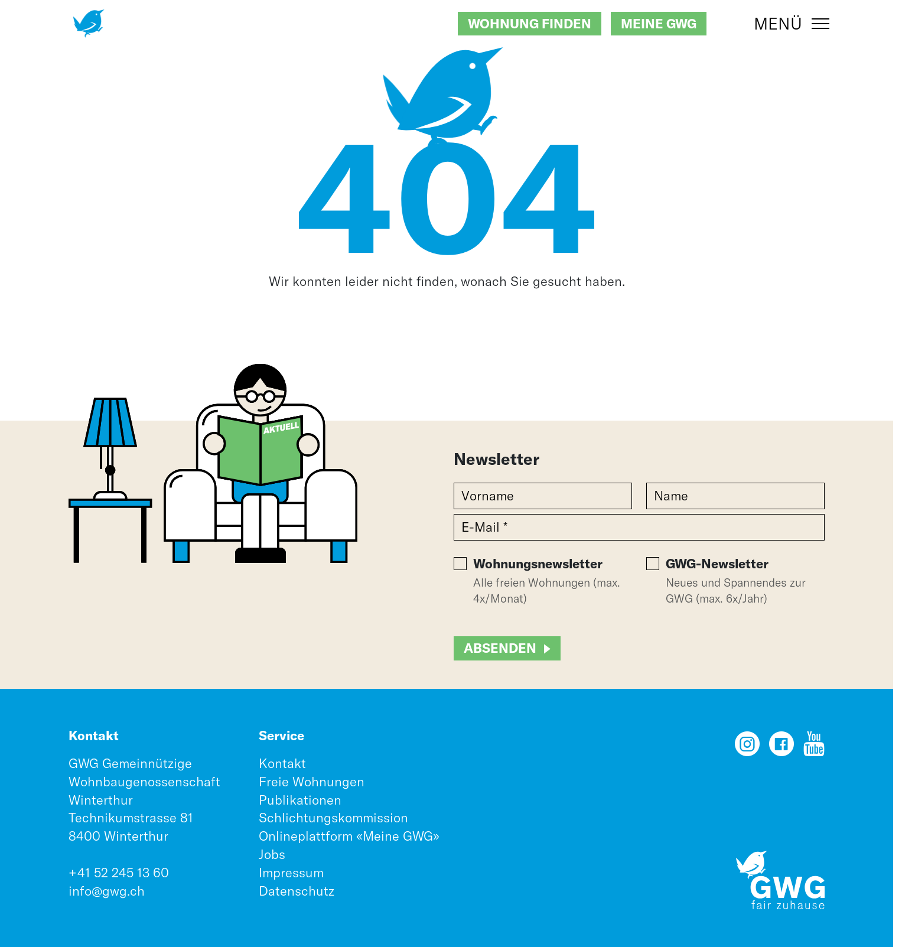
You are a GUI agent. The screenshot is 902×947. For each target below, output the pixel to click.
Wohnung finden (529, 23)
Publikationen (300, 800)
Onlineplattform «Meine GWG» (349, 836)
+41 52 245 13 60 (119, 872)
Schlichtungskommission (333, 817)
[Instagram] (747, 748)
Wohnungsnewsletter (538, 563)
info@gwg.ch (107, 891)
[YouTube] (814, 748)
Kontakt (282, 763)
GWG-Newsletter (717, 563)
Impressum (291, 872)
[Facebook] (781, 748)
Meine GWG (658, 23)
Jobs (272, 854)
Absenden (500, 648)
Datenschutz (296, 891)
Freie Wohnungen (311, 781)
